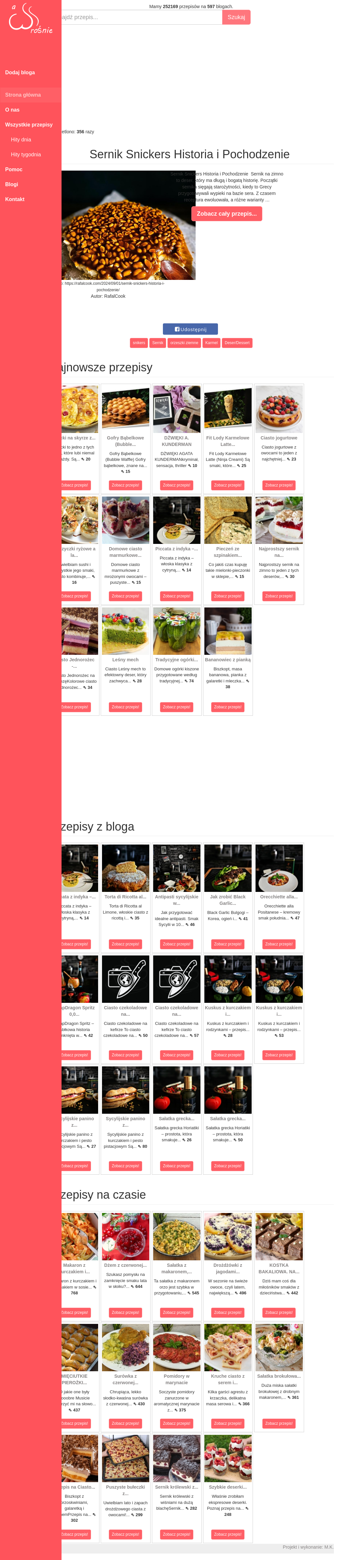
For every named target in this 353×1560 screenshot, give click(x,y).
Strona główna (23, 95)
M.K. (345, 1547)
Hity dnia (18, 139)
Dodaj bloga (20, 72)
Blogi (11, 184)
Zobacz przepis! (90, 485)
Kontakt (15, 199)
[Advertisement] (207, 76)
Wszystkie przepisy (29, 124)
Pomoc (13, 169)
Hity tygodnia (23, 154)
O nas (12, 110)
